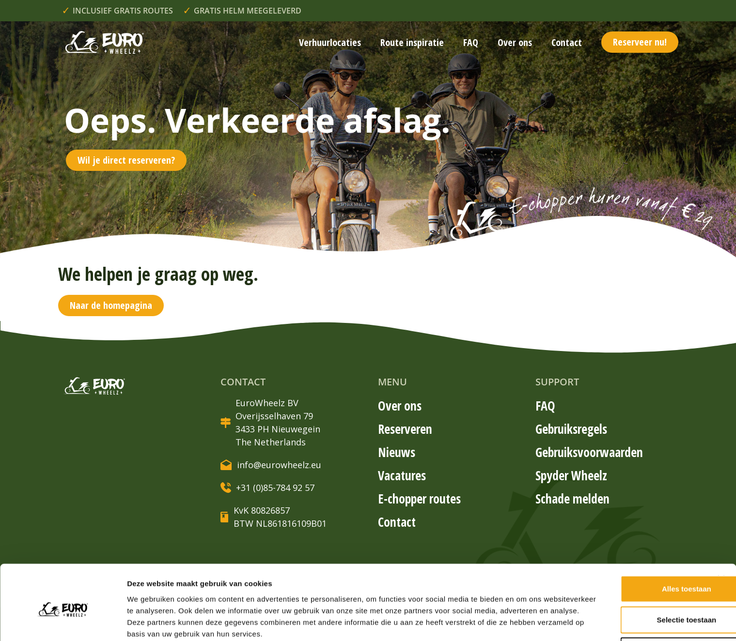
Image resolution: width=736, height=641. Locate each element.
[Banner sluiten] (721, 521)
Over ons (515, 42)
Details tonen (150, 622)
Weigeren (630, 593)
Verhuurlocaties (330, 42)
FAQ (470, 42)
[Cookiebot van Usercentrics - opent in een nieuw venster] (62, 622)
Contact (566, 42)
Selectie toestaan (630, 562)
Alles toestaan (630, 531)
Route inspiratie (412, 42)
